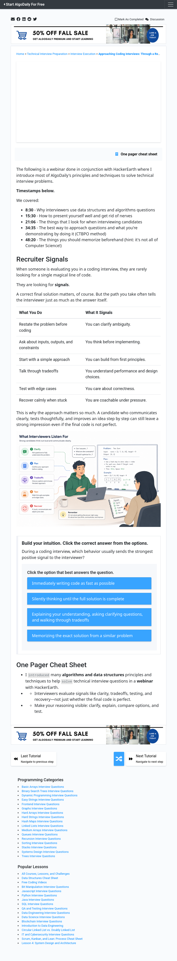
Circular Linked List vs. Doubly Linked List (48, 929)
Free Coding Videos (34, 881)
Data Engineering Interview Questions (46, 912)
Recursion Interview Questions (41, 838)
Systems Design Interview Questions (45, 851)
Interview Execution (83, 54)
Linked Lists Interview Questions (42, 825)
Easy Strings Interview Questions (43, 799)
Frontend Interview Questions (40, 803)
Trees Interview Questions (38, 855)
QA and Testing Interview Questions (45, 907)
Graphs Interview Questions (39, 807)
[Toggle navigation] (170, 4)
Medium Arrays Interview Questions (45, 829)
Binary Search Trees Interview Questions (47, 790)
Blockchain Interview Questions (42, 920)
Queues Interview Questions (40, 833)
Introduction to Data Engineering (42, 925)
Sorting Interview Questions (39, 842)
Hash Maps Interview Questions (42, 820)
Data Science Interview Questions (43, 916)
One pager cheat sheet (136, 154)
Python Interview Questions (39, 894)
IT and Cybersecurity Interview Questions (48, 933)
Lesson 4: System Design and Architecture (49, 942)
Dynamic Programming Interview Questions (50, 794)
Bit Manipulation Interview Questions (45, 886)
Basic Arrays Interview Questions (43, 786)
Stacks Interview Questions (39, 846)
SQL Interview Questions (37, 903)
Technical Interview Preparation (47, 54)
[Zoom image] (88, 481)
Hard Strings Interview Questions (43, 816)
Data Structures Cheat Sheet (40, 877)
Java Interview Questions (38, 899)
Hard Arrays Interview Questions (42, 812)
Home (20, 54)
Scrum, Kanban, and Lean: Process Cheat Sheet (52, 938)
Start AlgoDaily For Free (24, 4)
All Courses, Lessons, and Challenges (46, 873)
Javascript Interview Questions (41, 890)
